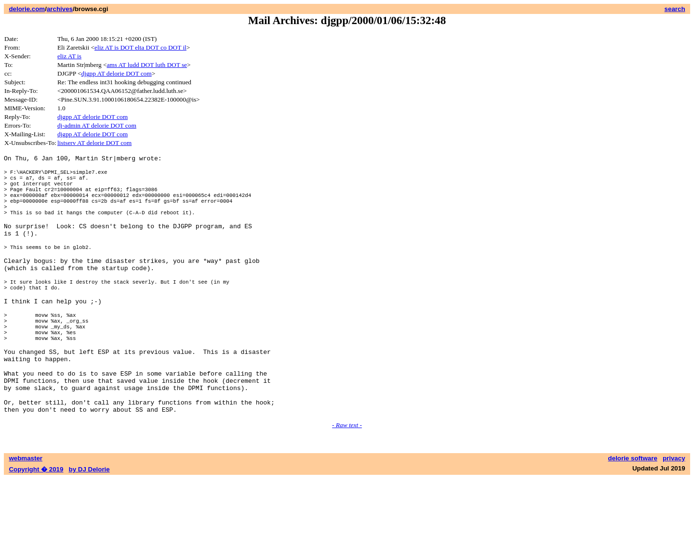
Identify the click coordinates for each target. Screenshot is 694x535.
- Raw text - (347, 481)
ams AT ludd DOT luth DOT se (147, 64)
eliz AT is (69, 56)
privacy (674, 514)
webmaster (25, 514)
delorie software (632, 514)
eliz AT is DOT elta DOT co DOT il (140, 47)
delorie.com (27, 9)
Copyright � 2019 (36, 525)
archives (60, 9)
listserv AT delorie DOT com (94, 142)
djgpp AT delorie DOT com (116, 73)
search (675, 9)
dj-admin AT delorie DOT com (96, 125)
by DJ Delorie (89, 525)
